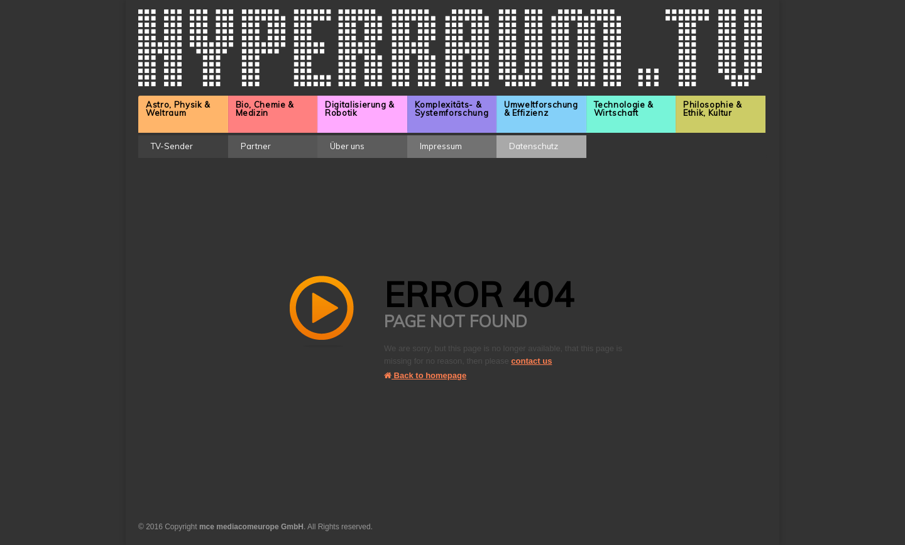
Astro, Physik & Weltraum (178, 108)
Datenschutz (533, 146)
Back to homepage (425, 375)
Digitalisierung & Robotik (360, 108)
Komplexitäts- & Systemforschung (452, 108)
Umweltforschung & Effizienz (541, 108)
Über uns (347, 146)
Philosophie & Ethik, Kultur (712, 108)
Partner (256, 146)
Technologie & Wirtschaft (624, 108)
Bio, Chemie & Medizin (265, 108)
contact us (531, 361)
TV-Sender (172, 146)
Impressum (441, 146)
